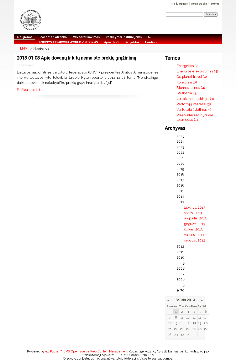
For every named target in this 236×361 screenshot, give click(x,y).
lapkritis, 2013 (194, 207)
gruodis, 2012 (194, 240)
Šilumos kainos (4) (191, 88)
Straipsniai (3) (187, 93)
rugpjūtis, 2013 (195, 218)
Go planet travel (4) (192, 77)
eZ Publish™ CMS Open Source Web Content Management (86, 351)
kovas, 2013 (193, 229)
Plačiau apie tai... (29, 90)
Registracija (199, 3)
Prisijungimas (179, 3)
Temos (214, 3)
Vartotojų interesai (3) (194, 104)
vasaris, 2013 (194, 235)
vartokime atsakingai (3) (195, 99)
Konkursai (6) (187, 82)
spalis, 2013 (193, 213)
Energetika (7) (188, 66)
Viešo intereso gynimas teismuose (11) (195, 117)
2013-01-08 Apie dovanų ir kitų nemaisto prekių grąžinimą (76, 58)
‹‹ (168, 300)
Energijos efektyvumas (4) (197, 71)
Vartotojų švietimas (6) (195, 109)
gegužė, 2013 (194, 224)
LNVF (25, 48)
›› (202, 300)
